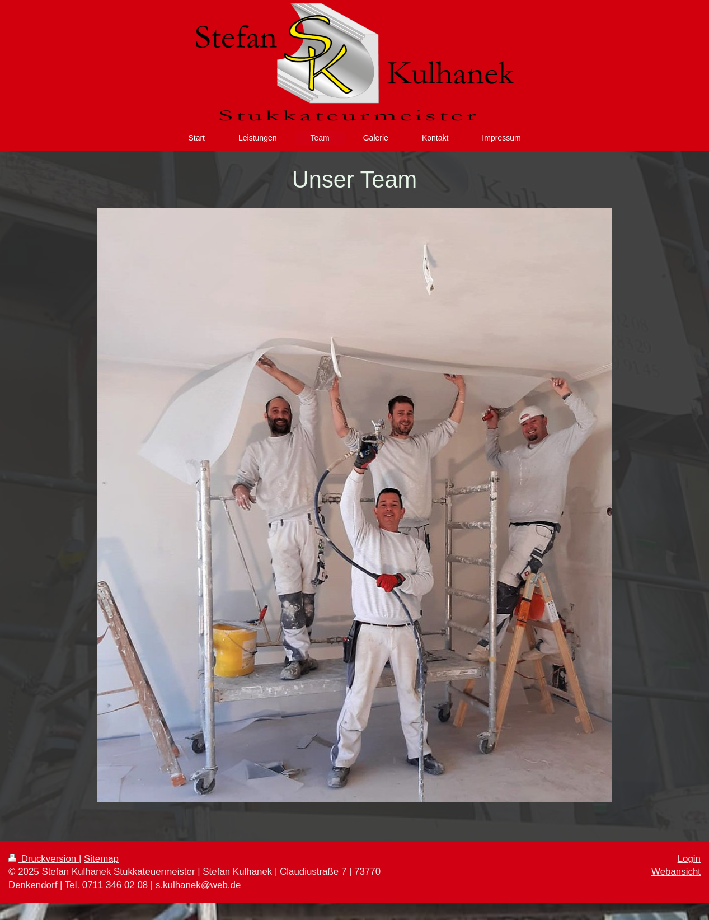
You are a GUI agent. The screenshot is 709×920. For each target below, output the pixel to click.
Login (689, 858)
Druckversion (43, 858)
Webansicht (676, 871)
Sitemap (101, 858)
